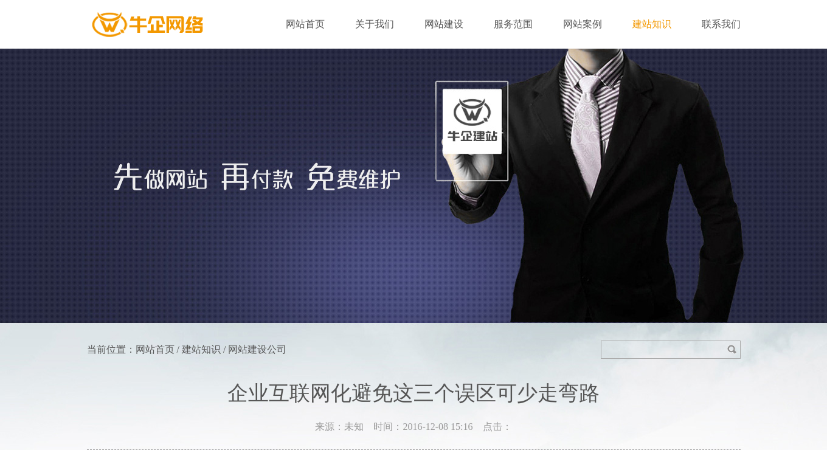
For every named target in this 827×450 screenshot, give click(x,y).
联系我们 (721, 24)
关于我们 (374, 24)
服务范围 (513, 24)
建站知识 (651, 24)
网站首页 (305, 24)
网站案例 (582, 24)
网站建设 (443, 24)
